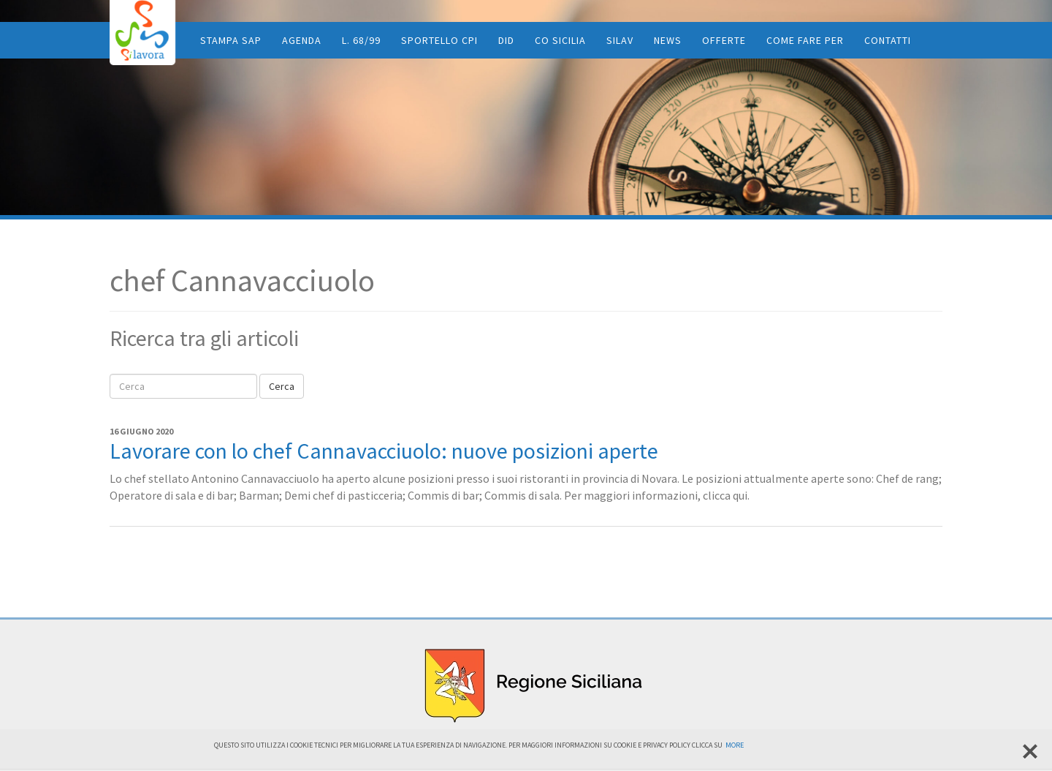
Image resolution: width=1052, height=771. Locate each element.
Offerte (724, 40)
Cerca (281, 386)
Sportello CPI (439, 40)
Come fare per (805, 40)
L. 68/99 (361, 40)
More (734, 745)
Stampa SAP (231, 40)
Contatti (887, 40)
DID (506, 40)
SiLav (619, 40)
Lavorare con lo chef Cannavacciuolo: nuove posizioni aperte (384, 451)
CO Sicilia (560, 40)
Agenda (301, 40)
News (668, 40)
